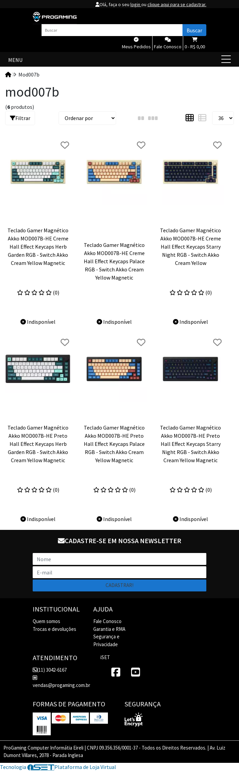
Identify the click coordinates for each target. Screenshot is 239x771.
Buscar (194, 30)
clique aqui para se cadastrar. (176, 4)
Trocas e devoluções (54, 629)
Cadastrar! (119, 585)
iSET (105, 657)
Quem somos (46, 621)
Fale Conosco (107, 621)
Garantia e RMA (109, 629)
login (135, 4)
